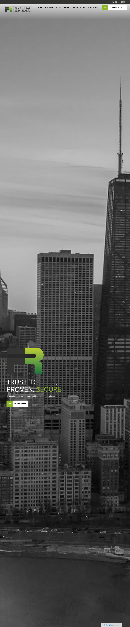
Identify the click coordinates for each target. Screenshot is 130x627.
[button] (40, 8)
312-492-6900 (118, 2)
